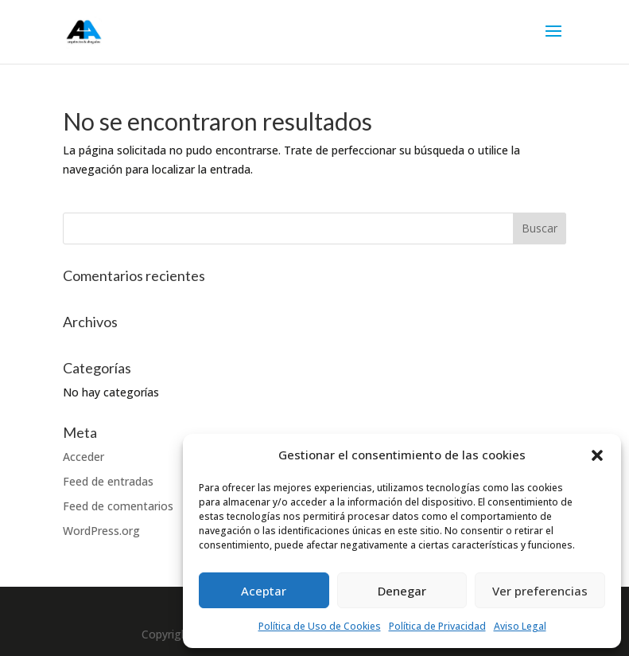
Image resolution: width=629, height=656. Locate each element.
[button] (597, 455)
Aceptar (263, 591)
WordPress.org (101, 530)
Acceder (83, 456)
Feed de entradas (108, 481)
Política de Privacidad (437, 626)
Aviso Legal (520, 626)
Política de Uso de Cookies (319, 626)
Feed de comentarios (118, 505)
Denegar (402, 591)
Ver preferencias (540, 591)
